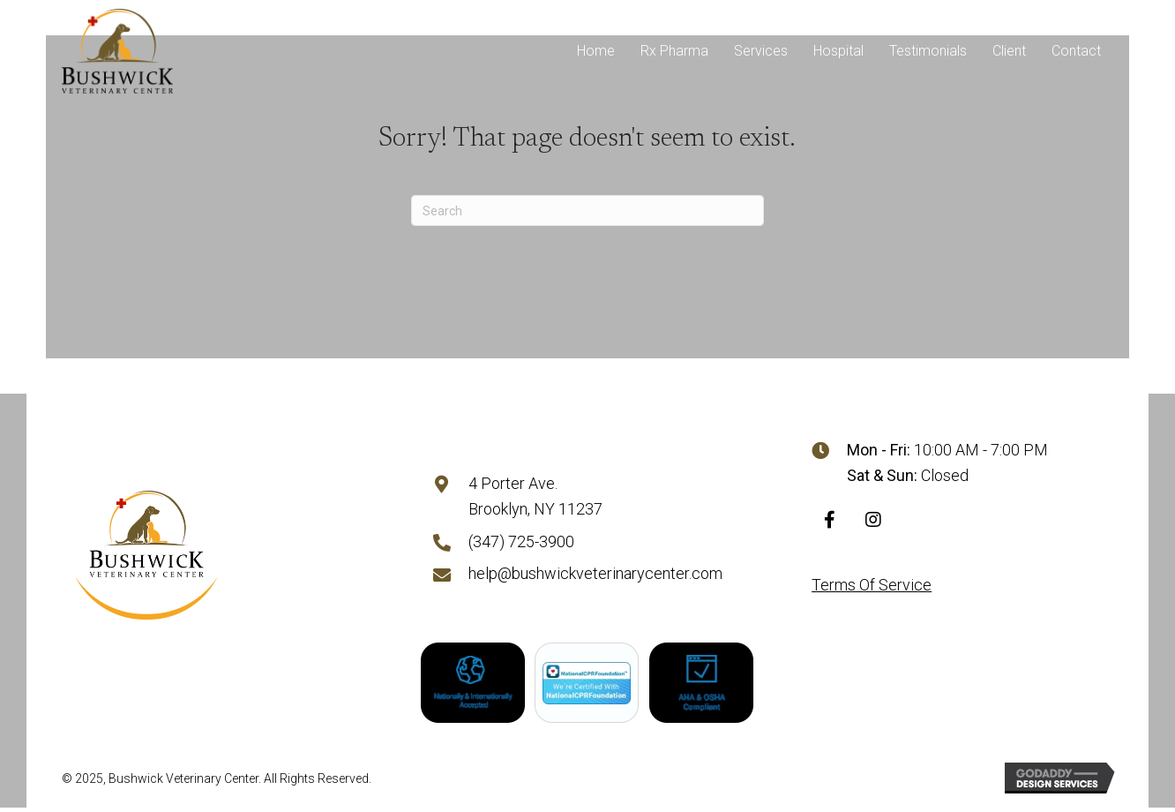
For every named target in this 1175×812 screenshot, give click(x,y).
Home (596, 50)
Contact (1076, 50)
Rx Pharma (674, 50)
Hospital (838, 50)
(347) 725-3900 (521, 543)
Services (761, 50)
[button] (829, 521)
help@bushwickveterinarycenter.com (595, 576)
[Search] (587, 210)
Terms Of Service (872, 586)
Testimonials (928, 50)
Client (1009, 50)
